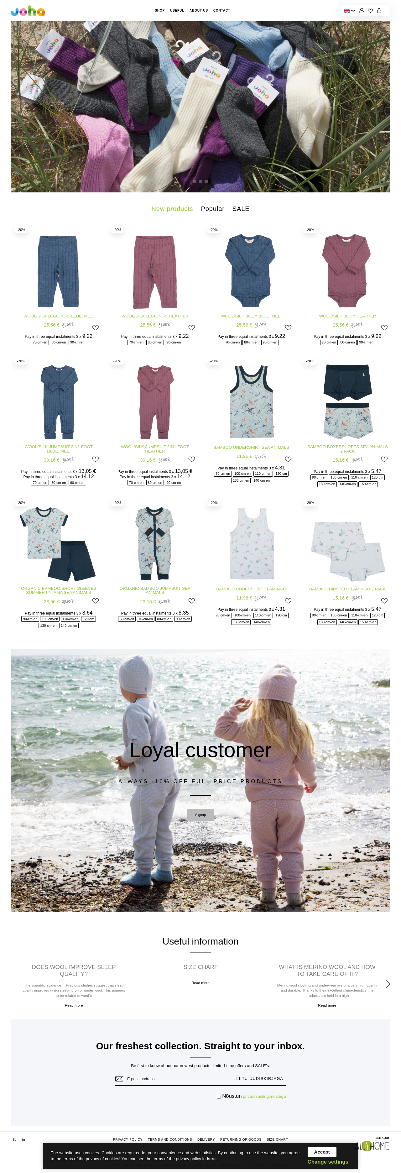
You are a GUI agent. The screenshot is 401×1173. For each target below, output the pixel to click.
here (211, 1158)
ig (23, 1139)
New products (172, 208)
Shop (160, 10)
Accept (322, 1152)
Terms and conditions (170, 1139)
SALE (241, 208)
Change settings (328, 1162)
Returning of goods (241, 1139)
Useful (177, 10)
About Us (199, 10)
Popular (213, 208)
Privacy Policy (128, 1139)
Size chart (277, 1139)
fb (15, 1139)
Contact (221, 10)
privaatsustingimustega (264, 1096)
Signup (200, 815)
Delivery (206, 1139)
